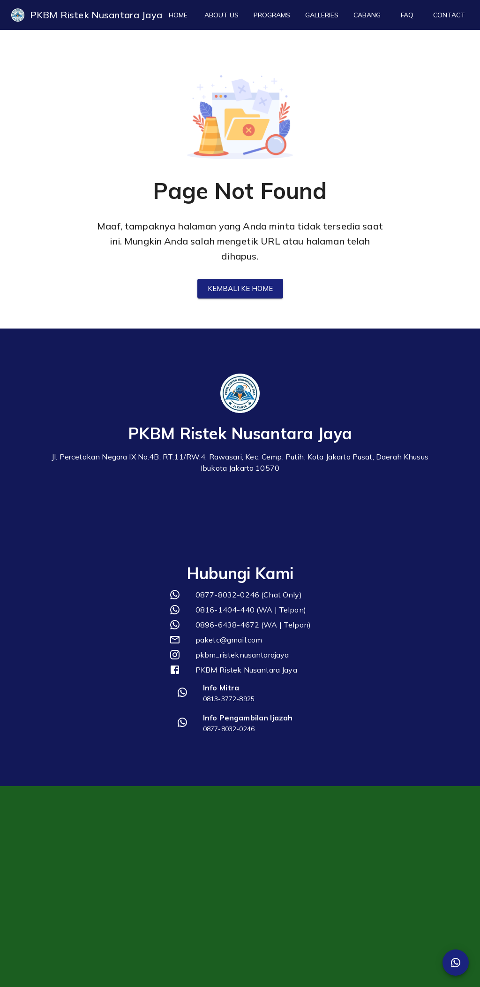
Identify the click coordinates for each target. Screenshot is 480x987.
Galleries (321, 15)
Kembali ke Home (240, 288)
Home (178, 15)
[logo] (18, 15)
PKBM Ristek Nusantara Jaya (96, 15)
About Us (221, 15)
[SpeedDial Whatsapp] (455, 962)
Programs (272, 15)
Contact (449, 15)
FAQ (407, 15)
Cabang (367, 15)
